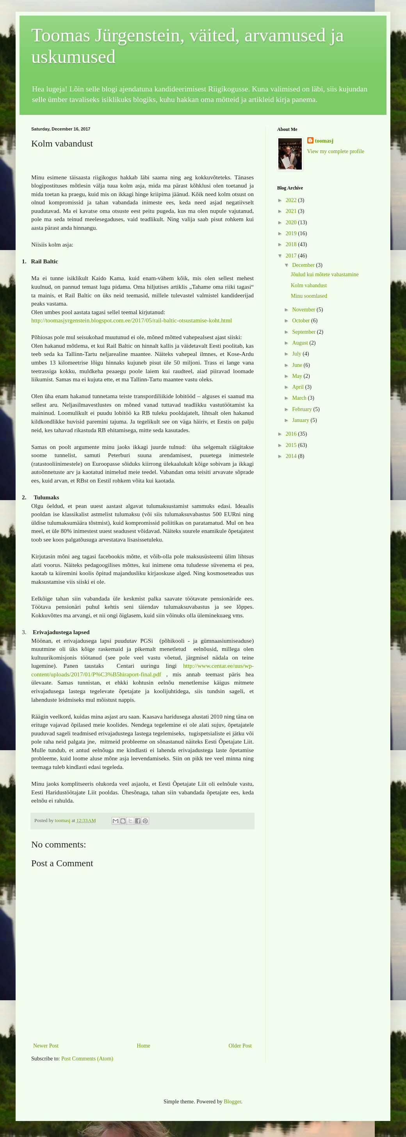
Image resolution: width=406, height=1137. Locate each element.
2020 (292, 222)
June (297, 365)
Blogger (232, 1102)
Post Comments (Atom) (87, 1059)
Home (143, 1046)
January (301, 420)
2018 (292, 244)
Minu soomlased (309, 296)
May (297, 376)
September (304, 332)
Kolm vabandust (309, 285)
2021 (292, 211)
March (300, 398)
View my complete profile (336, 151)
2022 (292, 200)
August (300, 343)
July (297, 354)
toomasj (324, 141)
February (302, 409)
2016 (292, 434)
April (298, 387)
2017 (292, 256)
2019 (292, 233)
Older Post (240, 1046)
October (301, 321)
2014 (292, 456)
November (304, 310)
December (304, 265)
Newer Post (46, 1046)
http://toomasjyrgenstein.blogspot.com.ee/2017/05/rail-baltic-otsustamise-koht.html (131, 320)
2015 (292, 445)
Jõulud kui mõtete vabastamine (325, 274)
